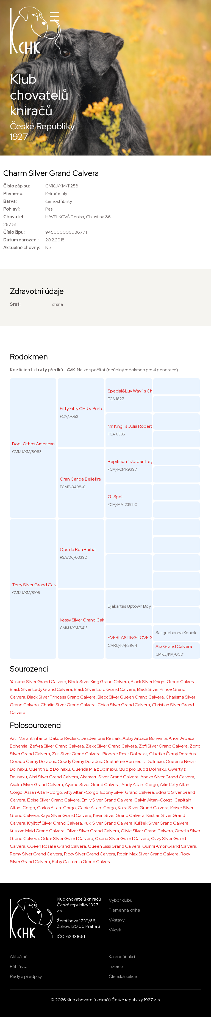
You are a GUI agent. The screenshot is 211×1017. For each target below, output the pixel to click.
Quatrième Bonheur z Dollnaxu (134, 761)
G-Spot (115, 497)
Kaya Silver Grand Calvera (66, 815)
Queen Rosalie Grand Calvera (56, 846)
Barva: (10, 201)
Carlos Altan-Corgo (56, 808)
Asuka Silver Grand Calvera (36, 784)
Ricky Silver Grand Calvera (89, 854)
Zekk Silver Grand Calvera (111, 746)
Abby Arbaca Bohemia (145, 738)
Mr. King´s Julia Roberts (131, 426)
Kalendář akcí (122, 956)
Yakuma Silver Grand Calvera (38, 682)
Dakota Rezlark (64, 738)
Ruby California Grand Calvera (82, 862)
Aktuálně (18, 956)
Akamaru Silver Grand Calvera (109, 777)
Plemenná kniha (124, 910)
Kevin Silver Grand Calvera (119, 815)
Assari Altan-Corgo (43, 792)
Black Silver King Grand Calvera (98, 682)
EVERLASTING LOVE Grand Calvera (143, 637)
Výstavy (116, 920)
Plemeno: (13, 194)
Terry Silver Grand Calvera (37, 585)
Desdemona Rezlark (101, 738)
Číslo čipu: (14, 232)
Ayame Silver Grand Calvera (92, 784)
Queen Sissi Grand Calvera (114, 846)
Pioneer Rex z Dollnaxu (124, 754)
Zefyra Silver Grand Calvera (56, 746)
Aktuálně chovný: (21, 247)
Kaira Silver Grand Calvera (143, 808)
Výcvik (115, 930)
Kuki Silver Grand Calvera (108, 823)
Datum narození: (21, 240)
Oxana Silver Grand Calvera (122, 838)
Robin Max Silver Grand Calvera (148, 854)
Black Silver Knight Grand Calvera (163, 682)
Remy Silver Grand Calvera (36, 854)
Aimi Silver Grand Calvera (53, 777)
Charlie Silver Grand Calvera (68, 705)
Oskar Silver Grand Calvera (67, 838)
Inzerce (116, 966)
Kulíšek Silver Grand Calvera (161, 823)
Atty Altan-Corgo (81, 792)
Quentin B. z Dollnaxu (49, 769)
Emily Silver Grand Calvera (107, 800)
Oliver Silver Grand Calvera (92, 831)
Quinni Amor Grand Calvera (169, 846)
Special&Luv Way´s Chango (135, 391)
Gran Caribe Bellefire (80, 479)
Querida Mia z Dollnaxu (94, 769)
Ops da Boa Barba (78, 549)
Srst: (15, 304)
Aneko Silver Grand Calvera (167, 777)
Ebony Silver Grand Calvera (127, 792)
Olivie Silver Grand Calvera (147, 831)
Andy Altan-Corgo (139, 784)
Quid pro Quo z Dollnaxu (142, 769)
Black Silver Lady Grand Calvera (41, 689)
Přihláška (18, 966)
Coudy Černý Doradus (80, 761)
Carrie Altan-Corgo (97, 808)
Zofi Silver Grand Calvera (163, 746)
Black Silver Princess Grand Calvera (61, 697)
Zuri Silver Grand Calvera (76, 754)
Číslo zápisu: (16, 186)
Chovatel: (13, 217)
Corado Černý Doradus (33, 761)
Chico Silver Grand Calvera (124, 705)
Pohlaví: (11, 209)
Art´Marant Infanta (29, 738)
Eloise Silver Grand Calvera (53, 800)
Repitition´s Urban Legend (134, 461)
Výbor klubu (120, 900)
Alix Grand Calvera (174, 646)
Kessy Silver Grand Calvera (86, 620)
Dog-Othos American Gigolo (40, 444)
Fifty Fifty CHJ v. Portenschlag (89, 408)
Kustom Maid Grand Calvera (37, 831)
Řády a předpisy (26, 976)
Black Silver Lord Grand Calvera (104, 689)
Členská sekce (123, 976)
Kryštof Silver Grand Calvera (54, 823)
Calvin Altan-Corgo (153, 800)
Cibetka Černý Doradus (172, 754)
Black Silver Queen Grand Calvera (131, 697)
